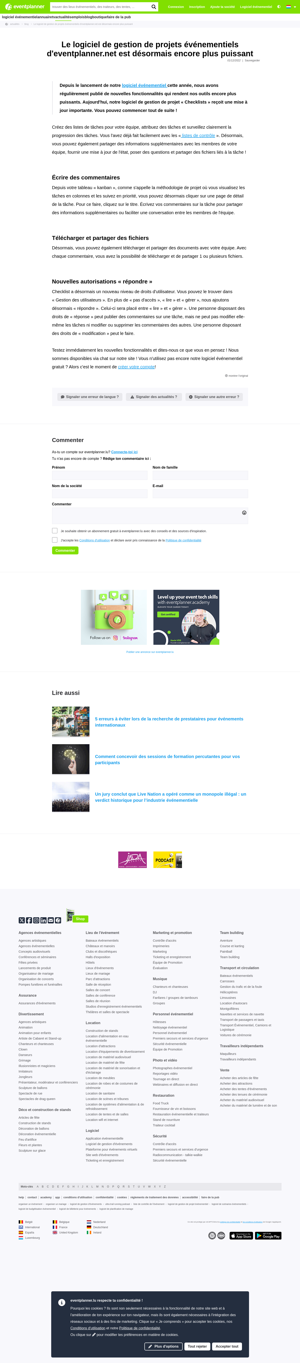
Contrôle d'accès (164, 1069)
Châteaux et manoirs (100, 1074)
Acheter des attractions (236, 1211)
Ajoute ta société (222, 7)
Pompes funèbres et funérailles (40, 1113)
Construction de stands (35, 1251)
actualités (75, 17)
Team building (230, 1085)
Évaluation (160, 1096)
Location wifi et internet (102, 1248)
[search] (153, 6)
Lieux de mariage (98, 1102)
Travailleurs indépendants (238, 1187)
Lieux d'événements (100, 1096)
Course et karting (232, 1074)
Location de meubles (100, 1206)
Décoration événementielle (37, 1262)
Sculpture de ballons (33, 1216)
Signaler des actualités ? (154, 525)
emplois (95, 17)
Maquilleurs (228, 1182)
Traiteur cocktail (164, 1253)
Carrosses (227, 1109)
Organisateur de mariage (36, 1102)
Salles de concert (98, 1118)
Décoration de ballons (34, 1257)
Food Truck (161, 1231)
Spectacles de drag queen (37, 1227)
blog (110, 17)
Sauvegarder (252, 60)
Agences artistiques (32, 1069)
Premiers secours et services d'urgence (180, 1166)
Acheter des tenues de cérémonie (243, 1222)
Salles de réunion (98, 1129)
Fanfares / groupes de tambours (175, 1126)
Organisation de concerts (36, 1107)
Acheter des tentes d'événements (243, 1217)
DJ (155, 1120)
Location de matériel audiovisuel (108, 1185)
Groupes (159, 1131)
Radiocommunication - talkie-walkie (178, 1283)
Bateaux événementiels (102, 1069)
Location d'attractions (101, 1174)
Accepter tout (227, 1346)
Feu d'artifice (28, 1268)
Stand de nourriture (166, 1248)
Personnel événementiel (170, 1161)
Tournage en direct (166, 1207)
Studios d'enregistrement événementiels (114, 1134)
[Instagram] (36, 1048)
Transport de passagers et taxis (242, 1148)
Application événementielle (104, 1266)
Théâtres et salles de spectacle (107, 1140)
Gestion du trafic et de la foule (241, 1115)
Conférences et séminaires (37, 1085)
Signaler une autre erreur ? (214, 525)
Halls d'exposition (98, 1085)
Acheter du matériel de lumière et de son (248, 1233)
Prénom (58, 595)
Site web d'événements (102, 1283)
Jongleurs (25, 1205)
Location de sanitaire (100, 1221)
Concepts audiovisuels (34, 1080)
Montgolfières (229, 1137)
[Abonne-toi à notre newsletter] (51, 1048)
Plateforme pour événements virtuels (111, 1277)
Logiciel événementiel (256, 7)
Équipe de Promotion (167, 1091)
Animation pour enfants (35, 1161)
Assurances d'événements (37, 1131)
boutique (126, 17)
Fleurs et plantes (30, 1273)
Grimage (25, 1188)
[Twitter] (22, 1048)
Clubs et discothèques (101, 1080)
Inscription (197, 7)
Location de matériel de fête (105, 1191)
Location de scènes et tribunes (107, 1227)
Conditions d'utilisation (94, 668)
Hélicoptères (229, 1120)
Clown (23, 1177)
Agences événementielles (37, 1074)
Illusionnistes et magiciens (37, 1194)
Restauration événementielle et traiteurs (181, 1242)
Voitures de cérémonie (235, 1163)
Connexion (176, 7)
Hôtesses (159, 1150)
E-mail (158, 614)
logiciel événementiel (19, 17)
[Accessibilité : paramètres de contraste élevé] (278, 7)
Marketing (160, 1080)
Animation (26, 1155)
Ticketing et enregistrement (172, 1085)
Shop (80, 1047)
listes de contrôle (198, 263)
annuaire (47, 17)
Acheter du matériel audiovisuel (242, 1228)
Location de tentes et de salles (107, 1242)
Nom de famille (165, 595)
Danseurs (25, 1183)
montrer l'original (236, 504)
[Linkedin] (43, 1048)
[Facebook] (29, 1048)
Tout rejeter (197, 1346)
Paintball (226, 1080)
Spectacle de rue (30, 1221)
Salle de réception (98, 1113)
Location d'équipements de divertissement (115, 1180)
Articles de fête (29, 1246)
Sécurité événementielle (170, 1172)
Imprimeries (161, 1074)
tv (61, 17)
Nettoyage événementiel (170, 1155)
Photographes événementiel (172, 1196)
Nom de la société (67, 614)
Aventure (226, 1069)
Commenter (62, 632)
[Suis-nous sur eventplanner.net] (58, 1048)
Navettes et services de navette (242, 1142)
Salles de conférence (100, 1123)
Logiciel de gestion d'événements (109, 1272)
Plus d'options (163, 1346)
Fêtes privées (28, 1091)
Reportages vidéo (165, 1202)
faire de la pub (148, 17)
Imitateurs (26, 1199)
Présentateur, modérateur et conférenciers (48, 1210)
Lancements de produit (35, 1096)
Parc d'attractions (98, 1107)
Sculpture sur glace (32, 1279)
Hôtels (90, 1091)
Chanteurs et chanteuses (36, 1172)
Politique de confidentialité (183, 668)
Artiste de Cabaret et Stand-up (40, 1166)
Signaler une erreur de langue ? (90, 525)
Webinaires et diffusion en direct (175, 1213)
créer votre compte (136, 495)
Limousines (228, 1126)
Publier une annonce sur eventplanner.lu (150, 780)
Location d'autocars (233, 1131)
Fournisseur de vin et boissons (174, 1237)
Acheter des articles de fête (239, 1206)
